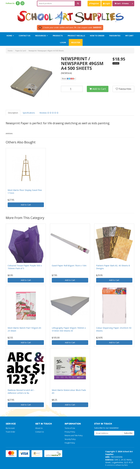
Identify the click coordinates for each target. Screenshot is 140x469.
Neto (126, 465)
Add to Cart (97, 88)
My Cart (129, 36)
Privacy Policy (70, 432)
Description (13, 112)
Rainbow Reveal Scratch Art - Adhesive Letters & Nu (21, 391)
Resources (41, 36)
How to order (97, 36)
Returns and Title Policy (74, 435)
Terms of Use (70, 428)
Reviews (49, 112)
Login (106, 3)
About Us (39, 428)
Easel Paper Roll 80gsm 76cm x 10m (69, 265)
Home (10, 36)
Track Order (10, 432)
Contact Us (24, 36)
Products (58, 36)
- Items (122, 3)
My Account (10, 428)
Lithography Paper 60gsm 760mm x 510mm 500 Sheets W (69, 329)
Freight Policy (70, 443)
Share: (68, 78)
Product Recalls (76, 36)
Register (94, 3)
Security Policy (70, 439)
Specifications (29, 112)
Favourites (114, 36)
